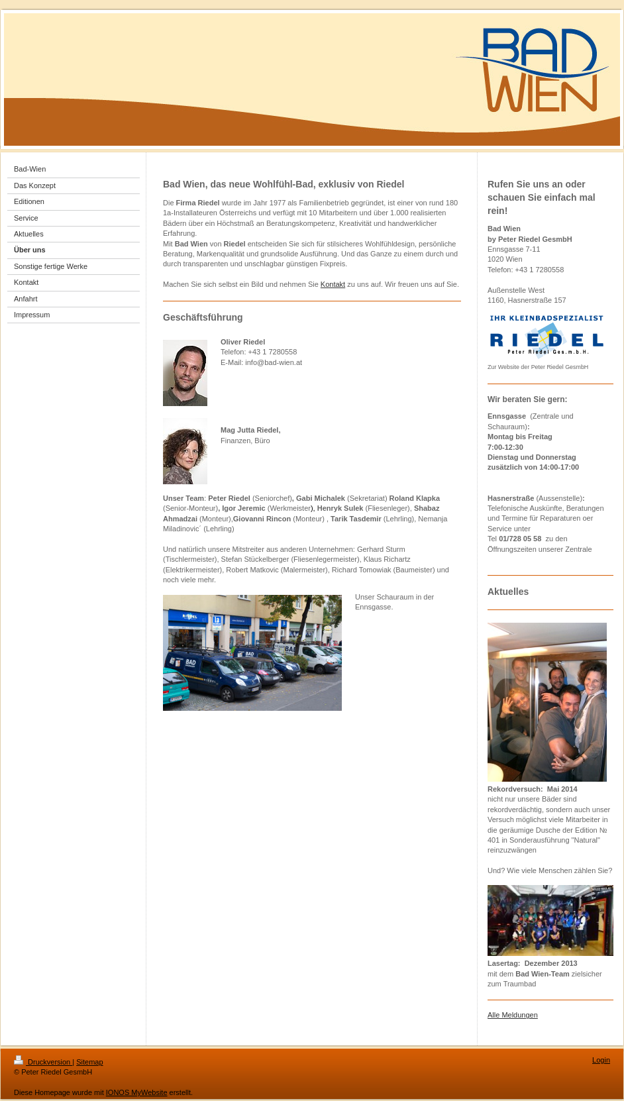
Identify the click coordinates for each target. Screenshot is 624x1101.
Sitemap (89, 1062)
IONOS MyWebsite (137, 1092)
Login (601, 1060)
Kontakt (333, 284)
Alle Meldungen (513, 1015)
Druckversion (43, 1062)
